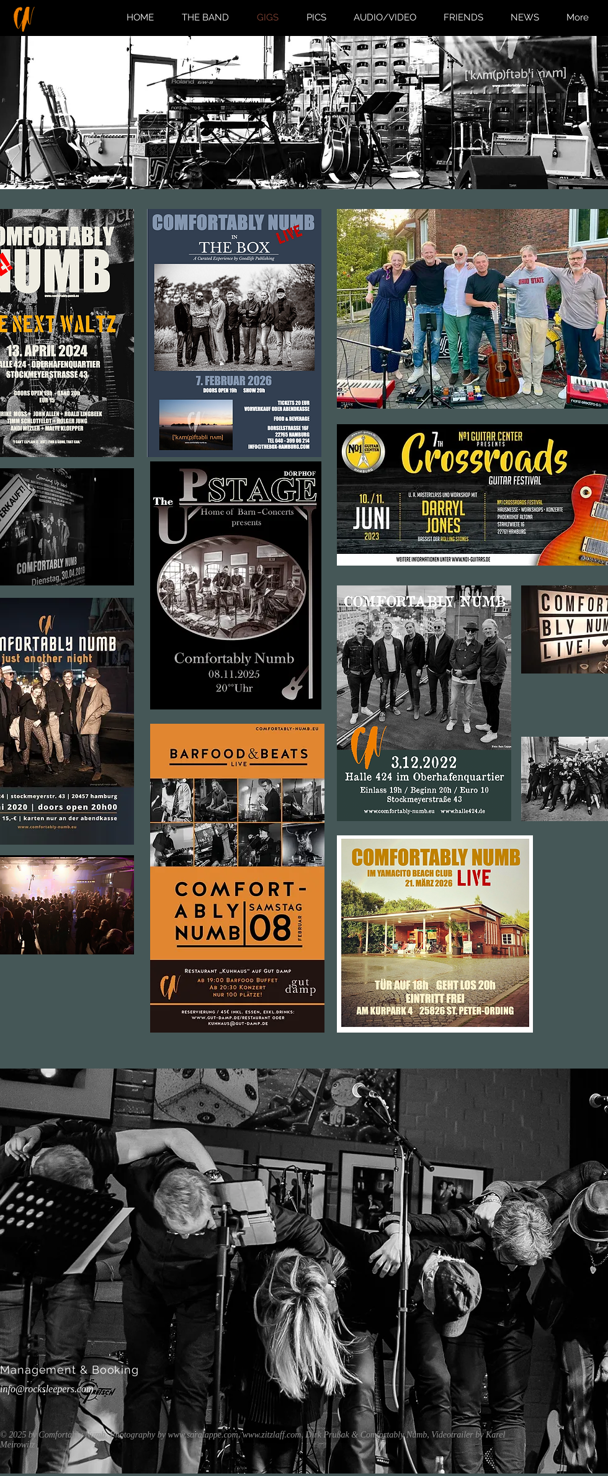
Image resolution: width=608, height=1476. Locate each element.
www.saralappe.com (203, 1434)
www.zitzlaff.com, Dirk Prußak (297, 1434)
